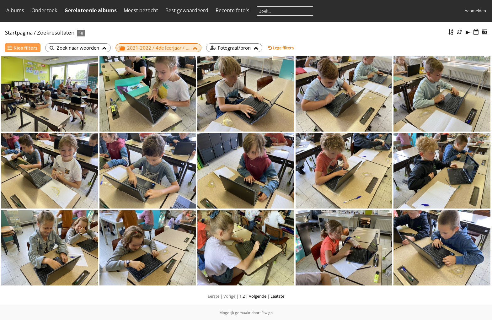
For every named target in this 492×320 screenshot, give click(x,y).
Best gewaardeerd (186, 10)
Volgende (257, 296)
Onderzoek (44, 10)
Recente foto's (232, 10)
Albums (15, 10)
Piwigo (267, 312)
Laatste (277, 296)
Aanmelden (475, 11)
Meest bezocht (141, 10)
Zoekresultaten (55, 32)
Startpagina (19, 32)
